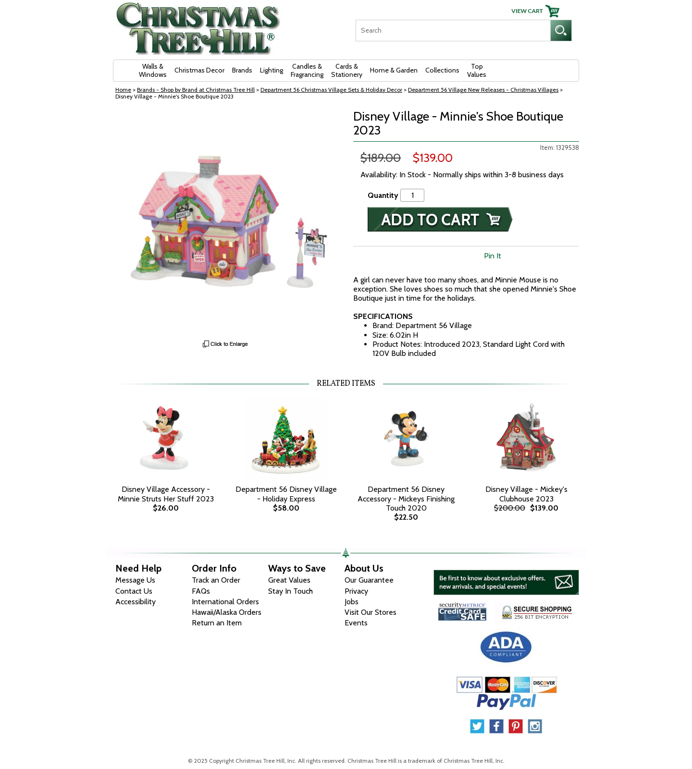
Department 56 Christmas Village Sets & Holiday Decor (331, 89)
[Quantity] (412, 195)
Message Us (135, 580)
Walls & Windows (153, 70)
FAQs (201, 591)
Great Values (289, 580)
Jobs (351, 601)
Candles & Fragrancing (307, 70)
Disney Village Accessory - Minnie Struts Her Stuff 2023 (166, 494)
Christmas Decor (199, 70)
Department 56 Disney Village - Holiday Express (286, 494)
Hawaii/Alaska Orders (226, 612)
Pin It (492, 255)
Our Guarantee (369, 580)
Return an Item (217, 622)
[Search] (453, 30)
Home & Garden (394, 70)
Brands (242, 70)
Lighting (271, 70)
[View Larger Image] (226, 222)
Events (356, 622)
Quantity (383, 195)
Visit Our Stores (370, 612)
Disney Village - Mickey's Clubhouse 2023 (526, 494)
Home (123, 89)
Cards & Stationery (346, 70)
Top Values (476, 70)
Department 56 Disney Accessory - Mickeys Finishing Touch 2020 (406, 498)
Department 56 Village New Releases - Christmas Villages (483, 89)
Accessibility (135, 601)
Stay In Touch (290, 591)
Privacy (356, 591)
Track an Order (216, 580)
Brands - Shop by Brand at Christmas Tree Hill (196, 89)
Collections (442, 70)
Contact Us (133, 591)
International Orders (225, 601)
